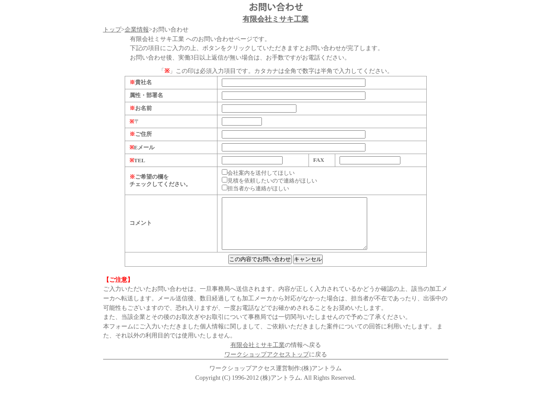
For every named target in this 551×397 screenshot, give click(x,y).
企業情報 (137, 29)
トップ (112, 29)
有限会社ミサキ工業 (275, 19)
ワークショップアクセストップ (266, 364)
